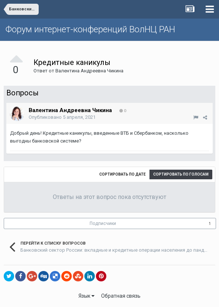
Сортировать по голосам (181, 174)
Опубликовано (62, 117)
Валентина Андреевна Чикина (89, 71)
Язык (86, 296)
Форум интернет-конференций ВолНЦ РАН (90, 29)
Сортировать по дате (122, 174)
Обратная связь (121, 296)
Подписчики (103, 223)
